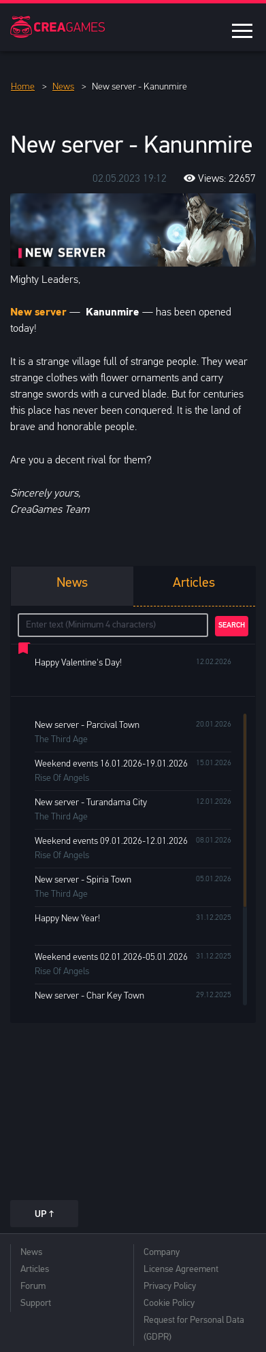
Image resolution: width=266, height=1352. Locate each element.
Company (162, 1253)
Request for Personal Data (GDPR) (194, 1329)
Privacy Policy (170, 1286)
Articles (34, 1269)
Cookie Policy (169, 1303)
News (31, 1253)
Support (35, 1303)
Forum (33, 1286)
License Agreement (181, 1269)
